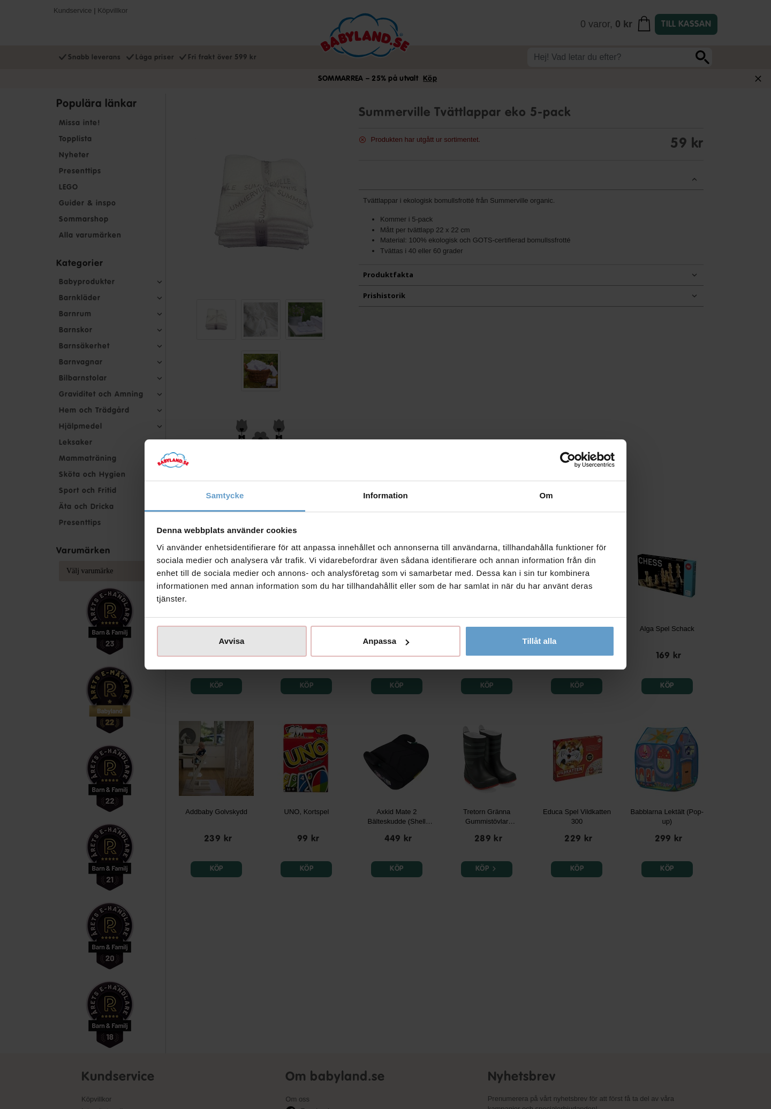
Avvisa (232, 640)
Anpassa (385, 640)
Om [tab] (546, 495)
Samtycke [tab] (225, 495)
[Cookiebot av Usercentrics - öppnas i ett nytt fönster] (568, 460)
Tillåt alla (540, 640)
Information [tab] (385, 495)
